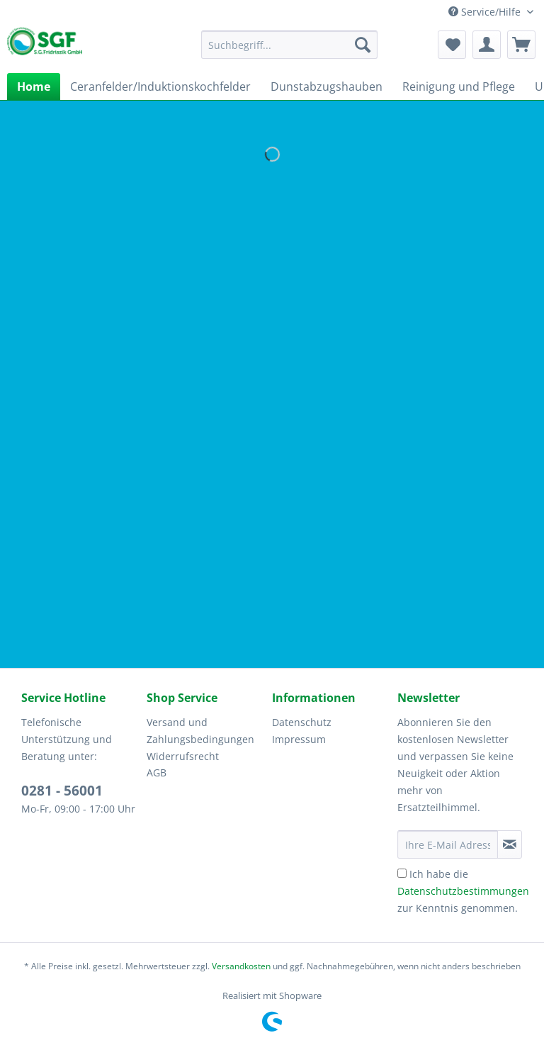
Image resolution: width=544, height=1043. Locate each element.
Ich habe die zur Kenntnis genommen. (463, 891)
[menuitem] (289, 51)
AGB (156, 772)
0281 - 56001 (62, 790)
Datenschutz (302, 722)
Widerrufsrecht (183, 756)
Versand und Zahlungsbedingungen (200, 730)
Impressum (299, 739)
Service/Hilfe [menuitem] (485, 11)
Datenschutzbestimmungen (463, 891)
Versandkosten (241, 966)
